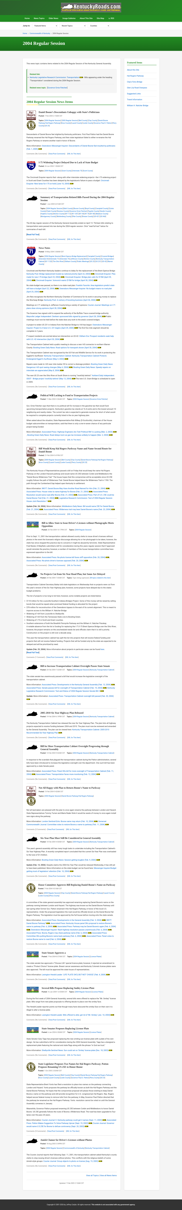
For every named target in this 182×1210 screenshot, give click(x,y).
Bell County (83, 120)
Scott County (87, 171)
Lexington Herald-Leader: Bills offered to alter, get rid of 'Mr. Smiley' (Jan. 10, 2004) (76, 1015)
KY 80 (92, 214)
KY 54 (81, 214)
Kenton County (59, 214)
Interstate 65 (43, 259)
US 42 (104, 261)
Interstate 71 (54, 259)
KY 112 (68, 214)
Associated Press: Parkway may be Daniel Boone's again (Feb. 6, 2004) (86, 926)
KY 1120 (48, 261)
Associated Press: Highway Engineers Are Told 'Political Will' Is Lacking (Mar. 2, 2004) (77, 432)
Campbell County (102, 208)
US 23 (92, 261)
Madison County (102, 214)
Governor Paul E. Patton (102, 123)
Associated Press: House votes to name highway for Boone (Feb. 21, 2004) (57, 492)
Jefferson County (77, 259)
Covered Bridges (107, 256)
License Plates (95, 956)
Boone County (79, 208)
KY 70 (87, 214)
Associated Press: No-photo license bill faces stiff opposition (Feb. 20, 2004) (73, 557)
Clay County (92, 120)
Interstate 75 (77, 171)
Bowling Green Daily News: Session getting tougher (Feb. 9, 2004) (69, 860)
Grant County (66, 171)
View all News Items (108, 1175)
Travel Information (134, 99)
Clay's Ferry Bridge (134, 82)
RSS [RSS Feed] (111, 18)
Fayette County (93, 211)
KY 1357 (75, 214)
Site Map (100, 18)
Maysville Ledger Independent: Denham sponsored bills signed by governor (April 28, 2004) (64, 316)
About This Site (86, 18)
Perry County (76, 462)
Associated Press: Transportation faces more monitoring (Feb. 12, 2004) (66, 774)
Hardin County (105, 211)
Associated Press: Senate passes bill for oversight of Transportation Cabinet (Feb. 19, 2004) (65, 688)
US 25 (47, 126)
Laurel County (77, 123)
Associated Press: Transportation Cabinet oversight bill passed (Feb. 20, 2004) (81, 696)
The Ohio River (58, 261)
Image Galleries (69, 18)
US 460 (103, 216)
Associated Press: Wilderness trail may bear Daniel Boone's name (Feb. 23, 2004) (77, 509)
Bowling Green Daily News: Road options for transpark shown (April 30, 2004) (65, 348)
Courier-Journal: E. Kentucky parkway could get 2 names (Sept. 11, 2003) (72, 1120)
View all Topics (92, 1175)
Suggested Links (134, 94)
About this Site (133, 70)
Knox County (65, 123)
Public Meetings (83, 261)
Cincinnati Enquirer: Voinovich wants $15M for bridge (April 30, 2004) (64, 280)
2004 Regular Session (53, 120)
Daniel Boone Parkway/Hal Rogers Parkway (97, 460)
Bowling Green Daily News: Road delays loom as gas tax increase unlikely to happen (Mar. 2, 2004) (68, 435)
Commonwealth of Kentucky (40, 33)
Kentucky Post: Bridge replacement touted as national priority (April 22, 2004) (58, 274)
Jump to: (26, 26)
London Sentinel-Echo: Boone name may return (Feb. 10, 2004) (68, 821)
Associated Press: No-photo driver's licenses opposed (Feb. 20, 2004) (55, 561)
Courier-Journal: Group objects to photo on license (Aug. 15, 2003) (70, 1161)
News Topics (39, 18)
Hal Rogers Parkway (135, 76)
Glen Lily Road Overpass (137, 88)
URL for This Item (74, 154)
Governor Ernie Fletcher (57, 88)
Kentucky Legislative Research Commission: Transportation (54, 77)
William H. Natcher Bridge (137, 105)
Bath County (68, 208)
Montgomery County (48, 216)
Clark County (51, 211)
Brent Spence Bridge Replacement (74, 256)
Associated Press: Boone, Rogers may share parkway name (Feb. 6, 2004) (57, 933)
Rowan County (87, 216)
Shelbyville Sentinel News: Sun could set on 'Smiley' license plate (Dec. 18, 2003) (75, 1050)
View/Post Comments (57, 154)
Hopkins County (46, 214)
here (102, 649)
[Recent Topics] (72, 26)
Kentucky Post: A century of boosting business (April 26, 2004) (70, 300)
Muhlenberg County (64, 216)
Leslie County (88, 123)
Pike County (76, 216)
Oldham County (70, 261)
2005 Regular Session (70, 120)
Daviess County (62, 211)
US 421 (96, 216)
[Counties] (98, 26)
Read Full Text (33, 234)
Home (27, 18)
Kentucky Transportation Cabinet (102, 670)
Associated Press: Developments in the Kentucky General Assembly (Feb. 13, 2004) (76, 685)
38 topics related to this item (100, 578)
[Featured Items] (45, 26)
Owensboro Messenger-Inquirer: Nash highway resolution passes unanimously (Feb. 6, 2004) (69, 930)
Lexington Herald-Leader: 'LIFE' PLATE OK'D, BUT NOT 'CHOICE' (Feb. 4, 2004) (74, 975)
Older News (53, 18)
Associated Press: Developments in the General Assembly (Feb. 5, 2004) (72, 920)
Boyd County (89, 208)
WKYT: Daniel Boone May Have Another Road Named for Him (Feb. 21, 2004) (73, 488)
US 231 (98, 261)
